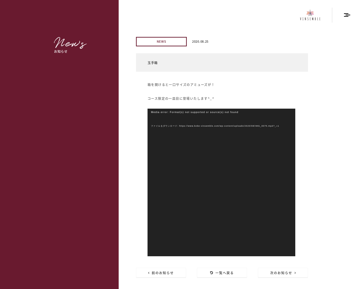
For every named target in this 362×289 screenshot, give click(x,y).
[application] (221, 182)
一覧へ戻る (222, 272)
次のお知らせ (283, 272)
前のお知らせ (161, 272)
